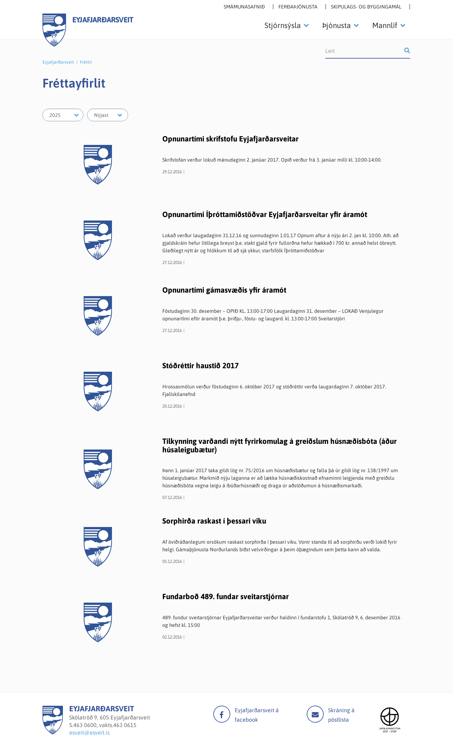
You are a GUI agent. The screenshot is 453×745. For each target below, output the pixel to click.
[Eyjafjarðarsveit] (52, 732)
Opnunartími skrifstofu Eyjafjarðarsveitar (230, 139)
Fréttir (86, 62)
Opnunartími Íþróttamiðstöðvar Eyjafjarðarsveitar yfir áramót (264, 214)
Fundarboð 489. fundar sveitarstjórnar (225, 596)
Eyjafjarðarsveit (58, 62)
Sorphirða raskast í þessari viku (214, 521)
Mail (315, 714)
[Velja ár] (62, 115)
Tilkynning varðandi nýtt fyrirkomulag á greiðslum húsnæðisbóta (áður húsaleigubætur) (279, 445)
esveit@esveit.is (89, 732)
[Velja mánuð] (107, 115)
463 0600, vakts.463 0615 (105, 725)
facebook (221, 714)
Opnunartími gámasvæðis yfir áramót (224, 290)
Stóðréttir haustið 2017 (200, 365)
